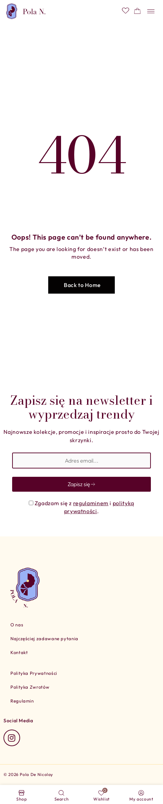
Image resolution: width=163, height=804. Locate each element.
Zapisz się (82, 484)
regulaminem (91, 503)
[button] (81, 285)
